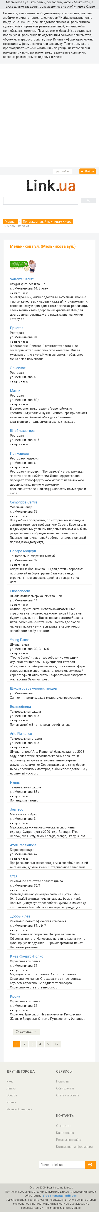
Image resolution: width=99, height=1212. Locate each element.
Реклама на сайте (68, 1139)
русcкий (62, 171)
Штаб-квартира (22, 431)
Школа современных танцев (33, 688)
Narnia (15, 782)
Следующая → (26, 1031)
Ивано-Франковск (19, 1109)
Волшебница (20, 707)
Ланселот (17, 368)
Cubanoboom (20, 591)
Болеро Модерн (23, 551)
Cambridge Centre (23, 502)
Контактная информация (74, 1146)
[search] (40, 200)
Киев (10, 1081)
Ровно (11, 1102)
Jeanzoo (16, 809)
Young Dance (20, 640)
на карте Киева (19, 293)
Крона (15, 996)
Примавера (19, 453)
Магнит (16, 391)
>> (57, 1044)
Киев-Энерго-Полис (26, 956)
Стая (13, 876)
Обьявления (65, 1088)
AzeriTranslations (23, 845)
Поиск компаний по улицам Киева (47, 221)
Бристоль (17, 328)
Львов (11, 1088)
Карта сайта (65, 1133)
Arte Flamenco (21, 734)
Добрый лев (20, 916)
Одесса (12, 1095)
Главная (10, 221)
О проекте (63, 1126)
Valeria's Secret (22, 279)
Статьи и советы (68, 1095)
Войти (87, 171)
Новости (62, 1081)
